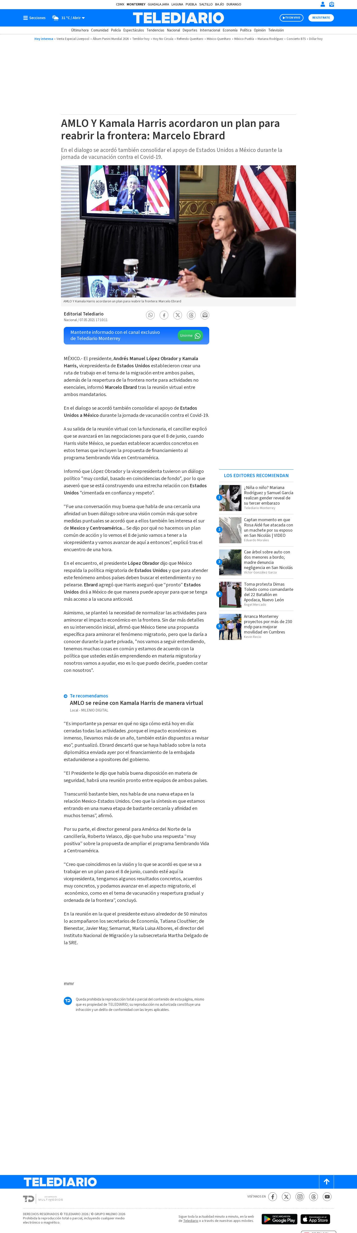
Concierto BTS (296, 39)
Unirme (186, 335)
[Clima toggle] (67, 18)
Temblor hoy (140, 39)
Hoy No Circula (163, 39)
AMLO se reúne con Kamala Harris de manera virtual (137, 703)
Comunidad (99, 30)
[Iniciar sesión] (322, 4)
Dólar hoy (316, 39)
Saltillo (206, 4)
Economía (230, 30)
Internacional (210, 30)
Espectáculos (133, 30)
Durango (234, 4)
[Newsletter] (331, 5)
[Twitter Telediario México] (286, 1196)
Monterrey (136, 4)
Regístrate (321, 18)
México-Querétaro (219, 39)
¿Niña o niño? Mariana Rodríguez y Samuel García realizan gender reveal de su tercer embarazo (268, 495)
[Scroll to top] (326, 1182)
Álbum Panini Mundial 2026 (111, 39)
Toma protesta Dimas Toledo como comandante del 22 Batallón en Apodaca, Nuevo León (268, 592)
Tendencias (155, 30)
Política (245, 30)
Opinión (260, 30)
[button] (150, 315)
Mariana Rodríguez (270, 39)
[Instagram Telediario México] (300, 1196)
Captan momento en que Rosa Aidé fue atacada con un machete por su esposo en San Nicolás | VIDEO (268, 528)
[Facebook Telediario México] (272, 1196)
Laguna (177, 4)
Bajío (219, 4)
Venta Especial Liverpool (73, 39)
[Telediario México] (178, 18)
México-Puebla (244, 39)
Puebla (191, 4)
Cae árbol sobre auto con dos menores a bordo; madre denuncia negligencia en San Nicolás (268, 560)
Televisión (276, 30)
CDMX (120, 4)
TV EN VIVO (292, 18)
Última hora (80, 30)
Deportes (189, 30)
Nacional (173, 30)
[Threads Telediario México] (313, 1196)
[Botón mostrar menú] (35, 17)
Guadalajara (158, 4)
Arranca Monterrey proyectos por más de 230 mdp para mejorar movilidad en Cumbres (268, 624)
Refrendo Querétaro (190, 39)
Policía (116, 30)
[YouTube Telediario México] (327, 1196)
